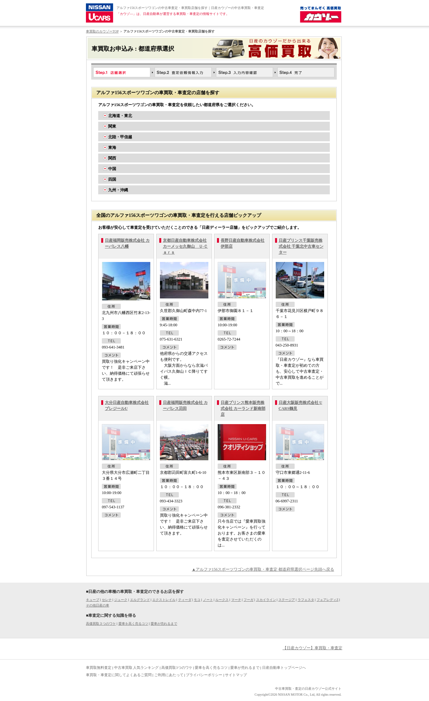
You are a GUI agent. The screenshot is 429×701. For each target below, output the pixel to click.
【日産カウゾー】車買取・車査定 (312, 648)
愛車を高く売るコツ (133, 623)
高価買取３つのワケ (101, 623)
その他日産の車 (97, 605)
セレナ (107, 600)
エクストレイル (164, 600)
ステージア (286, 600)
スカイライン (266, 600)
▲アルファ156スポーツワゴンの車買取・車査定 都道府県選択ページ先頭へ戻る (263, 569)
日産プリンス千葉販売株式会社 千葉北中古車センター (301, 246)
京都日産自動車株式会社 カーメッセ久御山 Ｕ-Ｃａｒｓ (185, 246)
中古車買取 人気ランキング (136, 667)
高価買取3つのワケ (176, 667)
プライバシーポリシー (204, 675)
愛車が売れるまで (164, 623)
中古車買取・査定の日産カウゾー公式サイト (308, 688)
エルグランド (140, 600)
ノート (208, 600)
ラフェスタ (306, 600)
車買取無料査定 (98, 667)
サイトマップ (236, 675)
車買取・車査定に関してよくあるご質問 (119, 675)
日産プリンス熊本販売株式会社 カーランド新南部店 (243, 408)
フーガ (248, 600)
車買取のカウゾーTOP (102, 31)
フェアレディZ (327, 600)
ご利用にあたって (168, 675)
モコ (197, 600)
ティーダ (184, 600)
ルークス (222, 600)
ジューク (120, 600)
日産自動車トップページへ (284, 667)
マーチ (236, 600)
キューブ (92, 600)
